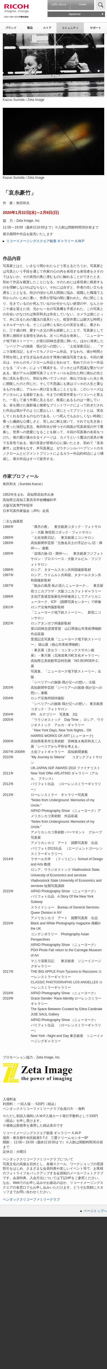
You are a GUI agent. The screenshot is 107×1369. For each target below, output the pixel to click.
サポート (95, 27)
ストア (47, 27)
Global (82, 4)
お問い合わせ (58, 4)
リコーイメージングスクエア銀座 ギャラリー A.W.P (45, 241)
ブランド (10, 27)
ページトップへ (95, 1211)
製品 (30, 27)
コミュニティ (70, 27)
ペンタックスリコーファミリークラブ (31, 1199)
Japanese (74, 14)
